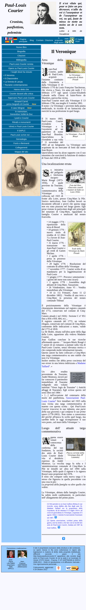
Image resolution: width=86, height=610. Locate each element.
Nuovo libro (21, 47)
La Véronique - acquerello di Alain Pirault (75, 77)
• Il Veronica (9, 75)
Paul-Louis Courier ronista (21, 64)
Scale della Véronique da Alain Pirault (76, 251)
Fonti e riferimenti (21, 143)
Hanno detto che (21, 89)
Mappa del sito (21, 152)
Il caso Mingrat (21, 108)
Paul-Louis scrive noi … (21, 135)
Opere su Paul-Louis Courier (21, 68)
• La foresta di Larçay (13, 82)
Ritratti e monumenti (21, 122)
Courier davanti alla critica (21, 93)
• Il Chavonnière (11, 78)
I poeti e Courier (21, 118)
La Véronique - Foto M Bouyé (75, 135)
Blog (32, 40)
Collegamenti (21, 147)
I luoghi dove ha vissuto (21, 72)
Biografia (21, 51)
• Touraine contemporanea (15, 85)
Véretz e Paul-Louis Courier (21, 126)
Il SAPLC (21, 130)
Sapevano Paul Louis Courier (21, 98)
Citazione (49, 40)
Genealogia (21, 139)
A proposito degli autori (58, 40)
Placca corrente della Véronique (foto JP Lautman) (75, 455)
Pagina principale (23, 40)
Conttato (39, 40)
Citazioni (21, 55)
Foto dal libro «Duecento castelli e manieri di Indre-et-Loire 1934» (75, 188)
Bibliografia (21, 60)
